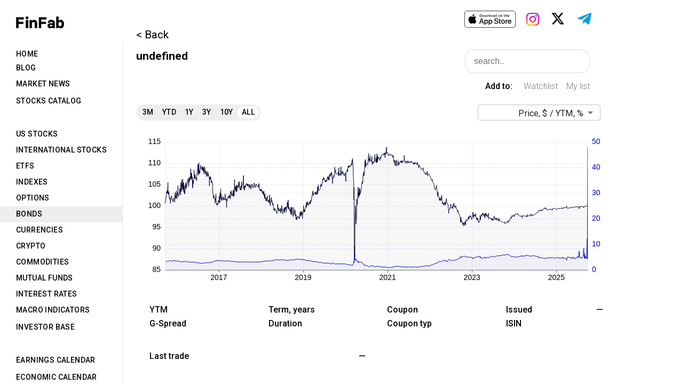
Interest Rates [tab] (46, 294)
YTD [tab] (169, 112)
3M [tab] (148, 112)
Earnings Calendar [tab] (56, 360)
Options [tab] (33, 198)
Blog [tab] (26, 67)
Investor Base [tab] (45, 327)
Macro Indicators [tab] (53, 310)
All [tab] (248, 112)
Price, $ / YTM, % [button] (550, 113)
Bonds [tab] (29, 214)
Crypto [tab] (30, 246)
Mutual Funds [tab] (44, 278)
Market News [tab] (43, 83)
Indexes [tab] (32, 182)
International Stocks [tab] (61, 150)
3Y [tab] (206, 112)
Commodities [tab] (42, 262)
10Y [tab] (226, 112)
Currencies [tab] (39, 230)
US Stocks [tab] (37, 134)
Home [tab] (27, 54)
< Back (152, 34)
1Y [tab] (189, 112)
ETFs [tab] (25, 166)
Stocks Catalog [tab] (49, 101)
